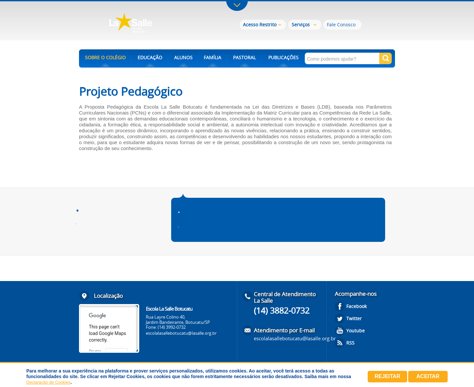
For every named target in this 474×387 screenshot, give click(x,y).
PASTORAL (244, 57)
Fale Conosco (341, 24)
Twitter (354, 318)
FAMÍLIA (212, 57)
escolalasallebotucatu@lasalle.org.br (181, 333)
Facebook (356, 306)
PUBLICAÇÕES (283, 57)
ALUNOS (183, 57)
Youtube (355, 330)
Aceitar (427, 376)
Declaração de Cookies (48, 382)
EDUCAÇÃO (150, 57)
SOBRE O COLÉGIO (105, 57)
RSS (350, 343)
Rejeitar (387, 376)
